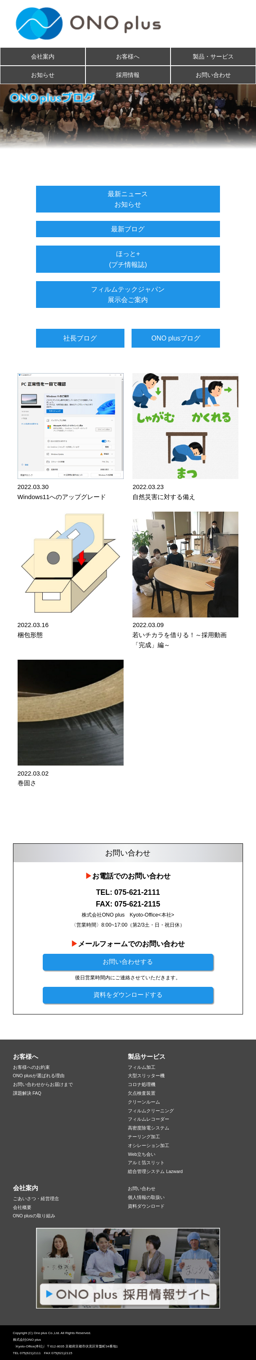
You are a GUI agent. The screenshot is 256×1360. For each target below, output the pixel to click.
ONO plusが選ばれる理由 (39, 1075)
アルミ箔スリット (146, 1162)
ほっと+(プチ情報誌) (128, 259)
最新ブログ (128, 229)
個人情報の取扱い (146, 1197)
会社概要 (22, 1207)
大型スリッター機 (146, 1075)
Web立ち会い (141, 1154)
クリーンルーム (144, 1101)
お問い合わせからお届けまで (43, 1084)
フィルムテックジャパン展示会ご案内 (128, 294)
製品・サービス (213, 56)
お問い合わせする (128, 961)
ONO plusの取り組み (34, 1215)
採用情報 (128, 75)
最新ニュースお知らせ (128, 199)
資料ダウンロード (146, 1206)
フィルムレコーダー (148, 1119)
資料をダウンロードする (128, 994)
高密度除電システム (148, 1127)
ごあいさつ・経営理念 (36, 1198)
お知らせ (42, 75)
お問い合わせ (213, 75)
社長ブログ (80, 338)
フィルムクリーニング (151, 1110)
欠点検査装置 (141, 1093)
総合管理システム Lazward (155, 1171)
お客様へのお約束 (31, 1067)
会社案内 (42, 56)
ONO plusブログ (175, 338)
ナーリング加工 (144, 1136)
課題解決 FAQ (27, 1093)
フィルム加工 (141, 1067)
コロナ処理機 (141, 1084)
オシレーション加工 (148, 1145)
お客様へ (128, 56)
